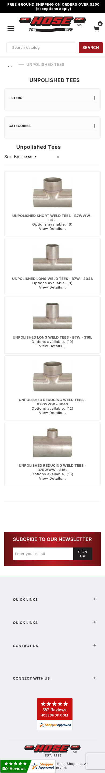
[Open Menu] (10, 28)
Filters (52, 98)
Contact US (54, 646)
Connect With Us (54, 678)
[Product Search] (41, 47)
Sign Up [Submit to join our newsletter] (82, 554)
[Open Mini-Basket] (98, 29)
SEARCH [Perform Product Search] (90, 47)
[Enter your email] (43, 553)
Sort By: (12, 156)
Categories (52, 126)
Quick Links (54, 599)
